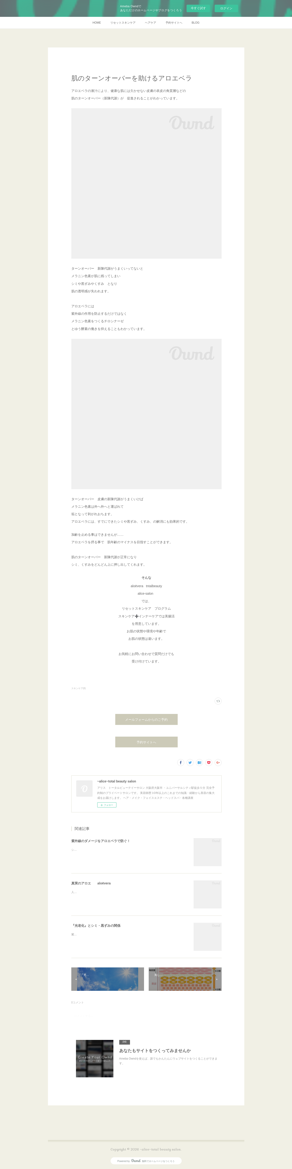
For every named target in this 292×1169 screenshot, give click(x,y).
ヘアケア (150, 22)
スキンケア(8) (78, 688)
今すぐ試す (198, 8)
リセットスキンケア (123, 22)
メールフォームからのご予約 (146, 719)
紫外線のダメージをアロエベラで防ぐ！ (100, 841)
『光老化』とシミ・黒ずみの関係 (95, 925)
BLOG (195, 22)
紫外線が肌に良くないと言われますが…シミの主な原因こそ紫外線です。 (117, 934)
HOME (97, 22)
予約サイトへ (174, 22)
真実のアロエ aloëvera (91, 883)
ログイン (226, 8)
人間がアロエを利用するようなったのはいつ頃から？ (105, 892)
